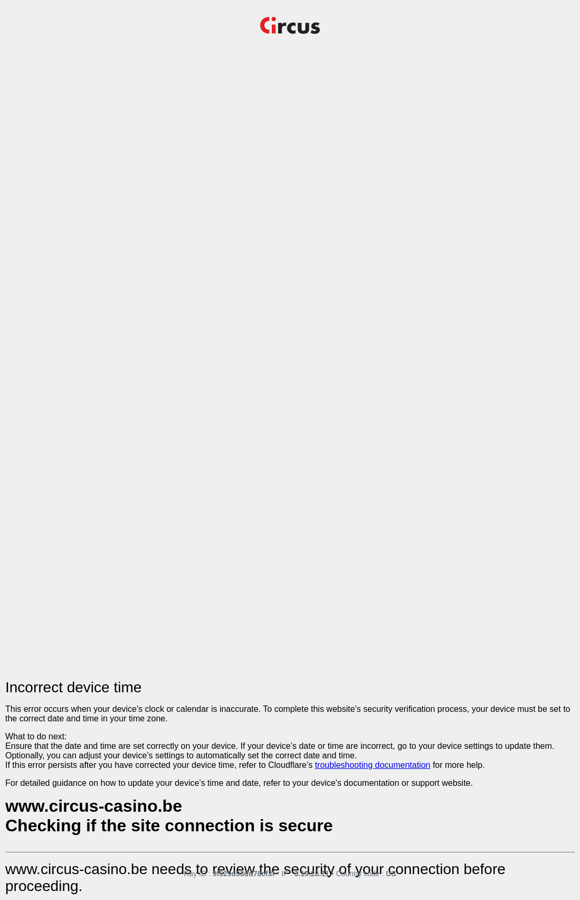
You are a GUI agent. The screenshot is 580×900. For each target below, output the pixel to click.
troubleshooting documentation (373, 764)
